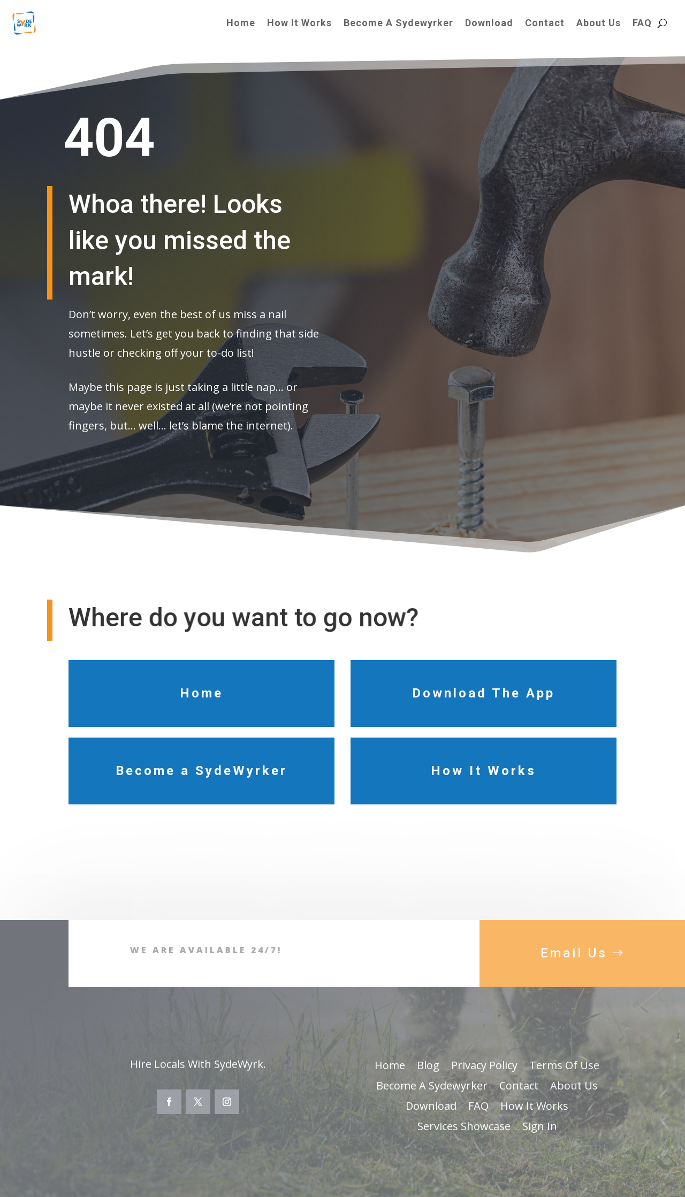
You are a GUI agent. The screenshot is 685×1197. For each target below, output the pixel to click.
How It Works (299, 22)
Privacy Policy (484, 1086)
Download (489, 22)
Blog (428, 1086)
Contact (545, 22)
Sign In (539, 1147)
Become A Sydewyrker (398, 22)
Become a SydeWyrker (201, 770)
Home (240, 22)
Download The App (483, 693)
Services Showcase (464, 1147)
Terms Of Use (564, 1086)
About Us (598, 22)
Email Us (574, 973)
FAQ (642, 22)
